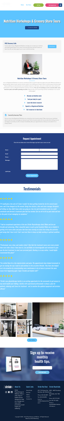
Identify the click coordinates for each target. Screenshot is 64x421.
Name (7, 150)
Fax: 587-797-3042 (53, 400)
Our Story (28, 5)
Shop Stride (29, 390)
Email (7, 154)
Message (8, 160)
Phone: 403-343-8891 (43, 395)
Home (22, 5)
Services (28, 392)
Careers (28, 396)
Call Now (38, 5)
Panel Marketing (35, 418)
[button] (32, 27)
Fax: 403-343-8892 (42, 397)
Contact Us (29, 399)
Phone (7, 157)
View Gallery (32, 340)
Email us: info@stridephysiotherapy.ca (43, 401)
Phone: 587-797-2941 (54, 398)
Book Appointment (52, 5)
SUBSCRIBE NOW (42, 372)
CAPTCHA (7, 171)
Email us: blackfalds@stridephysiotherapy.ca (54, 404)
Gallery (28, 394)
